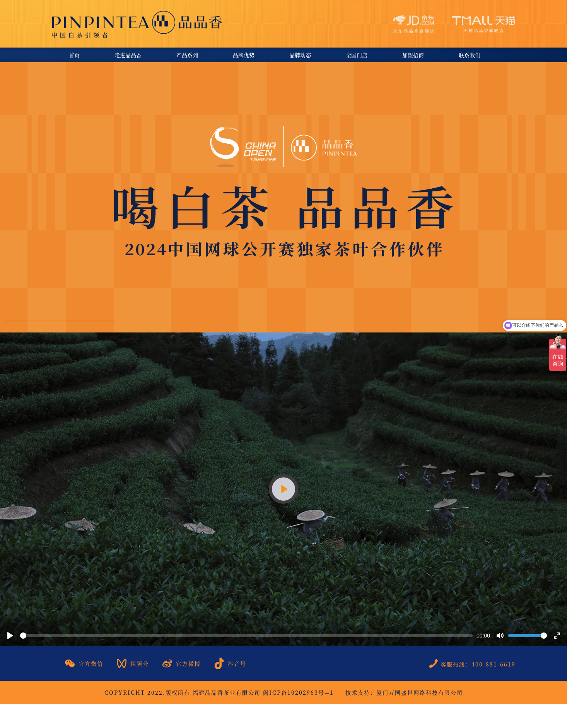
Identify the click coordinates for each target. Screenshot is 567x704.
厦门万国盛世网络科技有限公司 (419, 692)
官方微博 (181, 663)
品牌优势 (243, 55)
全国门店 (356, 55)
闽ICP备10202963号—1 (298, 692)
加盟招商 (413, 55)
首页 (74, 55)
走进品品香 (128, 55)
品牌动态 (300, 55)
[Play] (283, 489)
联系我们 (469, 55)
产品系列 (187, 55)
